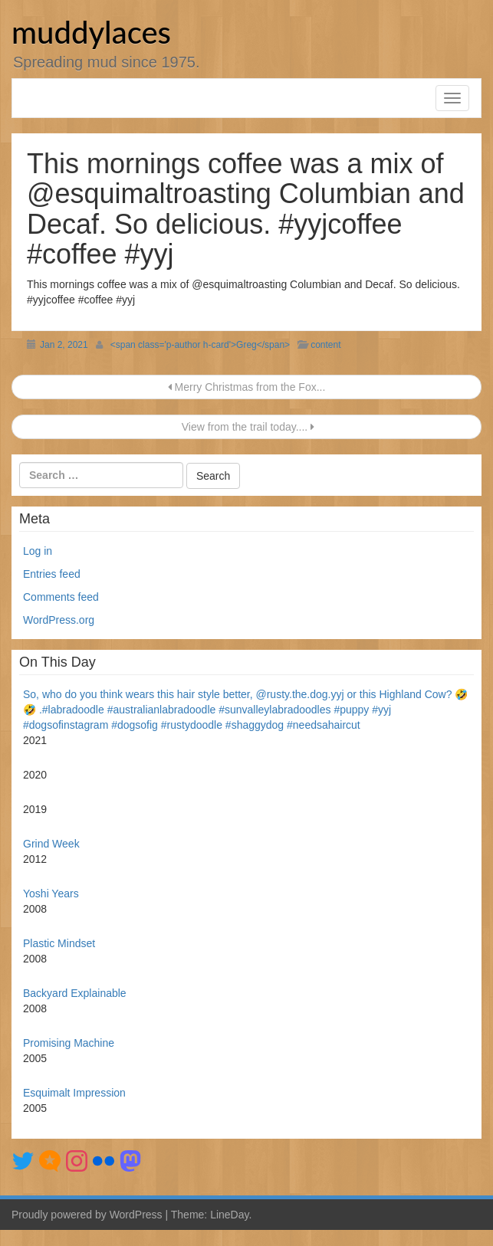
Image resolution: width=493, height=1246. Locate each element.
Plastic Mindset (59, 943)
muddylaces (91, 32)
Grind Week (51, 844)
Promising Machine (68, 1043)
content (325, 344)
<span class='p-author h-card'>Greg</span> (200, 344)
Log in (37, 551)
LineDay (229, 1214)
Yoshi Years (51, 893)
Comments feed (61, 597)
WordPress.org (58, 620)
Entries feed (52, 574)
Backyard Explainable (75, 993)
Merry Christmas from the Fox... (247, 387)
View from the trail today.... (246, 427)
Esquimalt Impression (74, 1093)
